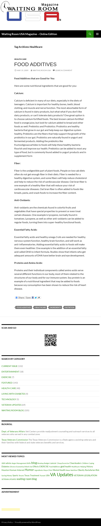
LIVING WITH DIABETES (13, 393)
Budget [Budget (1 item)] (47, 463)
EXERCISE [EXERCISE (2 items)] (44, 466)
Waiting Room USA (42, 70)
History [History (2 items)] (89, 466)
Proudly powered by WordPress (28, 522)
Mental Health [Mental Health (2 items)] (59, 470)
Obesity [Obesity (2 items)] (81, 470)
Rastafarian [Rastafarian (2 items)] (90, 470)
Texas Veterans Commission (15, 439)
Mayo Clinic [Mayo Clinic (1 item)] (47, 470)
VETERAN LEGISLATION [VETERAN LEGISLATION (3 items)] (85, 475)
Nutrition (69, 307)
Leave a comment (63, 70)
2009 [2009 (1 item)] (3, 463)
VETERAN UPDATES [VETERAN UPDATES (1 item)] (9, 479)
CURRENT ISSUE (9, 366)
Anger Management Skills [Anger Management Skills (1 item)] (21, 463)
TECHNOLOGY (9, 399)
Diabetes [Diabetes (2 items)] (6, 466)
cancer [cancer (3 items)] (53, 463)
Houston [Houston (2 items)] (5, 470)
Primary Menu (97, 34)
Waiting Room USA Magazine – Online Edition (29, 34)
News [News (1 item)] (68, 470)
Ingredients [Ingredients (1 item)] (38, 470)
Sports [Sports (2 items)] (15, 475)
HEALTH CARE (20, 59)
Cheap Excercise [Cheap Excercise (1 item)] (63, 463)
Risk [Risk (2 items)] (97, 470)
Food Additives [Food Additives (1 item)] (54, 467)
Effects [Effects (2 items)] (36, 466)
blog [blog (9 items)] (34, 463)
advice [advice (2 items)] (8, 463)
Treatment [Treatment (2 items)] (34, 475)
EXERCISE (6, 377)
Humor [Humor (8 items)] (29, 469)
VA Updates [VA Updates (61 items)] (61, 474)
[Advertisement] (11, 503)
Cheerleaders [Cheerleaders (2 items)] (75, 463)
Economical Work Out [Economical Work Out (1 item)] (24, 467)
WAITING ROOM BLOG (13, 410)
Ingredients (55, 307)
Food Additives (35, 64)
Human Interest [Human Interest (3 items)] (17, 470)
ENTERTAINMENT (10, 371)
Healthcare (40, 307)
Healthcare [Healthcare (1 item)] (75, 467)
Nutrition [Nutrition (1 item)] (74, 470)
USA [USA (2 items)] (48, 475)
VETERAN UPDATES (11, 404)
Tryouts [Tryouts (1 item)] (42, 476)
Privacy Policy (7, 522)
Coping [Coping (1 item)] (91, 463)
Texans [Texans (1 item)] (21, 476)
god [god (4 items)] (63, 466)
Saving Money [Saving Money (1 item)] (7, 476)
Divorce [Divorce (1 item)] (13, 467)
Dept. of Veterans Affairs (13, 431)
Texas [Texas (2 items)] (27, 475)
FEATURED (7, 382)
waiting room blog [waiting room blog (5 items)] (27, 479)
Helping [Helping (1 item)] (83, 467)
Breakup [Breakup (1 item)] (40, 463)
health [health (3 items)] (68, 466)
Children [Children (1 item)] (85, 463)
